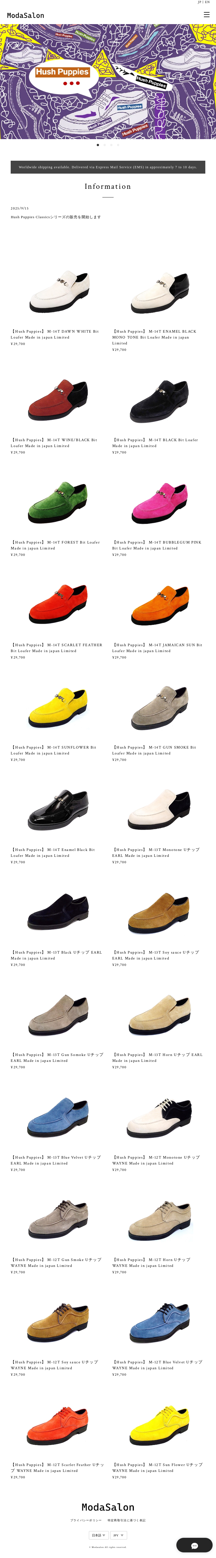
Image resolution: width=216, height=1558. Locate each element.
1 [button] (98, 145)
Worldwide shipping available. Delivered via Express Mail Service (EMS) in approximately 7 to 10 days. (108, 167)
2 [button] (105, 145)
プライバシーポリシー (86, 1520)
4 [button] (118, 145)
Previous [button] (8, 81)
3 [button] (111, 145)
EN (207, 2)
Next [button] (207, 81)
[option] (108, 81)
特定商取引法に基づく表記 (127, 1520)
